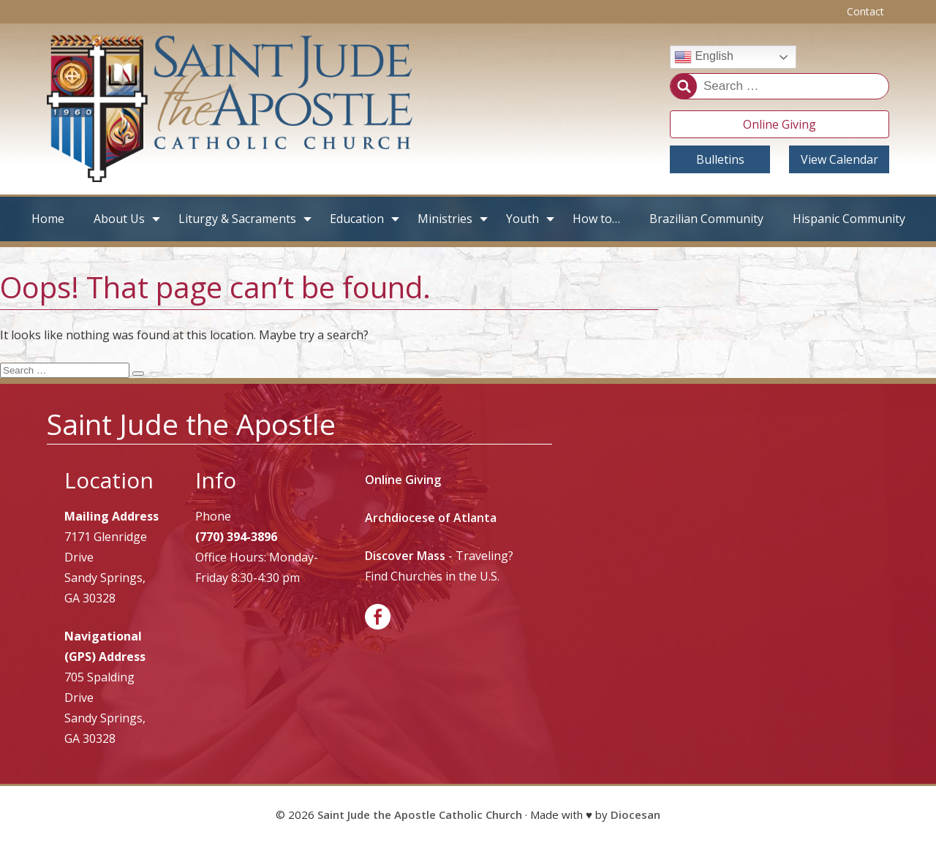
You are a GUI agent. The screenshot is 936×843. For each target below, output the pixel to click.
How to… (596, 219)
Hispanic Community (849, 219)
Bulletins (720, 159)
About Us (119, 219)
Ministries (445, 219)
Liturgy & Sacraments (237, 219)
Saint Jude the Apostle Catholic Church (419, 814)
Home (47, 219)
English (703, 57)
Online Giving (779, 124)
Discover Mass (405, 556)
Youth (522, 219)
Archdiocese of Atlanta (431, 518)
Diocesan (635, 814)
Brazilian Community (706, 219)
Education (357, 219)
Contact (865, 11)
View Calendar (839, 159)
